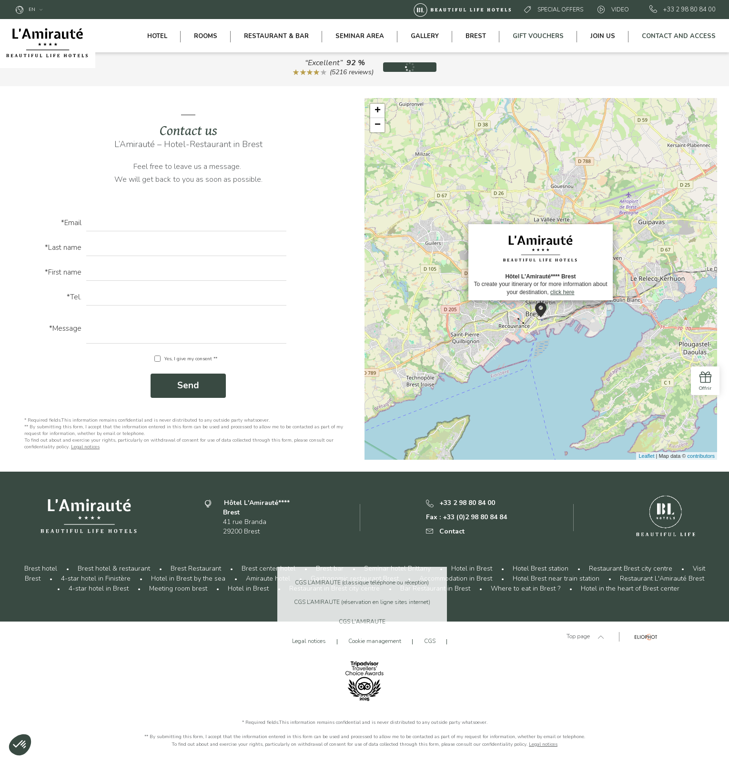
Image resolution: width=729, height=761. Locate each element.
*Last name (63, 248)
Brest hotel (40, 568)
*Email (71, 223)
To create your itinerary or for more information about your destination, (540, 262)
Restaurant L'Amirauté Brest (662, 578)
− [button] (378, 125)
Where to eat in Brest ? (525, 588)
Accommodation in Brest (455, 578)
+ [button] (378, 111)
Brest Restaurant (196, 568)
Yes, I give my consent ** (190, 358)
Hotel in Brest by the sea (188, 578)
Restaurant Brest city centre (630, 568)
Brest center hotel (268, 568)
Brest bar (330, 568)
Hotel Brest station (540, 568)
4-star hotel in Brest (99, 588)
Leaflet (646, 456)
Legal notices (85, 447)
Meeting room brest (178, 588)
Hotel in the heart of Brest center (630, 588)
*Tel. (74, 298)
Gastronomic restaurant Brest (355, 578)
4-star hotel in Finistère (96, 578)
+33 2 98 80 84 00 (682, 9)
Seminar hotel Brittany (397, 568)
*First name (63, 273)
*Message (65, 329)
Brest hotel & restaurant (114, 568)
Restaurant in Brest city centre (334, 588)
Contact (445, 531)
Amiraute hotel (268, 578)
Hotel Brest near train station (556, 578)
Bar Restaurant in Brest (435, 588)
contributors (701, 456)
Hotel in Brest (471, 568)
